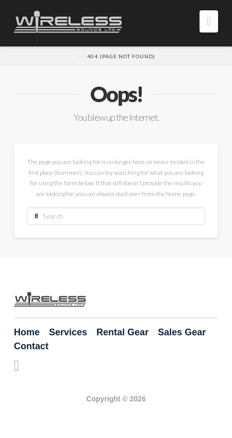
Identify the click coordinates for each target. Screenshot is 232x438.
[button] (209, 21)
